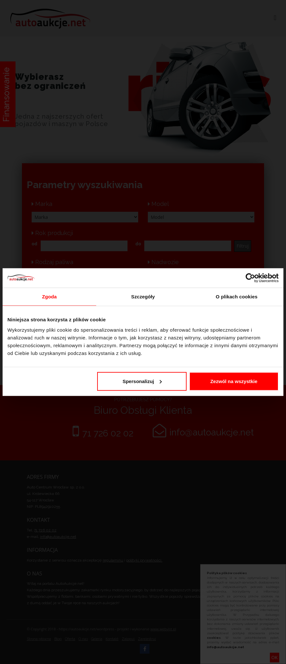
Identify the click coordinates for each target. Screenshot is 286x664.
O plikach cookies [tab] (236, 296)
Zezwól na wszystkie (233, 381)
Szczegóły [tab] (143, 296)
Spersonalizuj (142, 381)
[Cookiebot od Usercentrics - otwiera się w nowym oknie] (250, 278)
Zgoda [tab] (49, 296)
